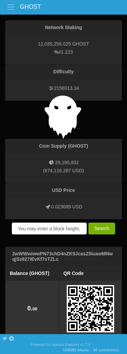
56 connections (106, 350)
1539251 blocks (76, 350)
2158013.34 (66, 88)
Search (101, 228)
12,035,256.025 (54, 44)
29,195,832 (67, 162)
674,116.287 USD (63, 170)
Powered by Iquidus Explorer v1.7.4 (60, 345)
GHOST (30, 6)
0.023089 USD (66, 206)
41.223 (65, 52)
